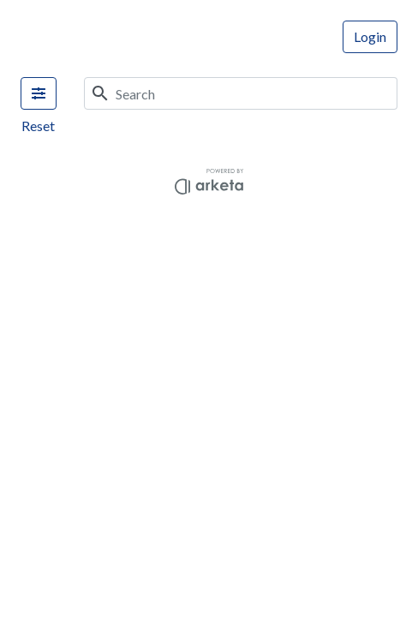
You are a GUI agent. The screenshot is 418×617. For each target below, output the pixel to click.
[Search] (256, 93)
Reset (38, 125)
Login (370, 36)
